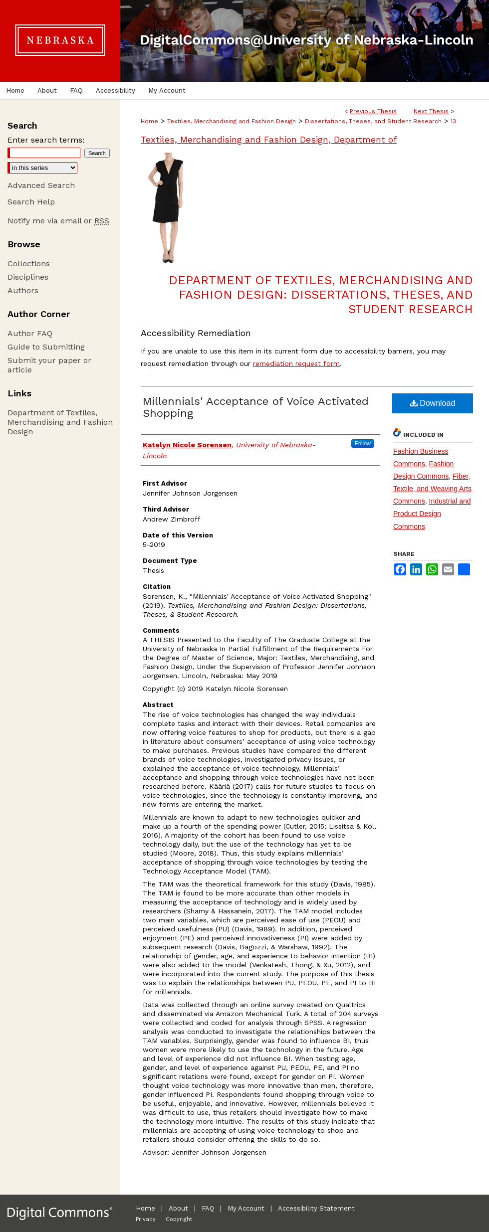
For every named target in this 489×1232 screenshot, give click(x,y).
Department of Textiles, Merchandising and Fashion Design (60, 422)
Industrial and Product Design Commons (432, 513)
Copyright (179, 1219)
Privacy (146, 1219)
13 (453, 121)
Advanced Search (41, 185)
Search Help (31, 201)
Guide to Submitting (46, 347)
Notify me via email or (58, 220)
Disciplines (27, 277)
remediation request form (296, 363)
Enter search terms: (45, 140)
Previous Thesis (373, 111)
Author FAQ (29, 333)
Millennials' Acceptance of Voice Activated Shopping (256, 407)
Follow (363, 443)
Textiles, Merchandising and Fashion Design (231, 121)
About (178, 1208)
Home (149, 121)
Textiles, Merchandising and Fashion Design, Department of (269, 139)
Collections (28, 263)
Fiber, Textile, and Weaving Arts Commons (432, 488)
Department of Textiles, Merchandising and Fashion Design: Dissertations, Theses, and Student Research (321, 294)
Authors (22, 290)
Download (433, 403)
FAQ (208, 1208)
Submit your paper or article (49, 364)
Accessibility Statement (316, 1208)
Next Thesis (431, 111)
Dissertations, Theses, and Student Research (373, 121)
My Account (246, 1208)
